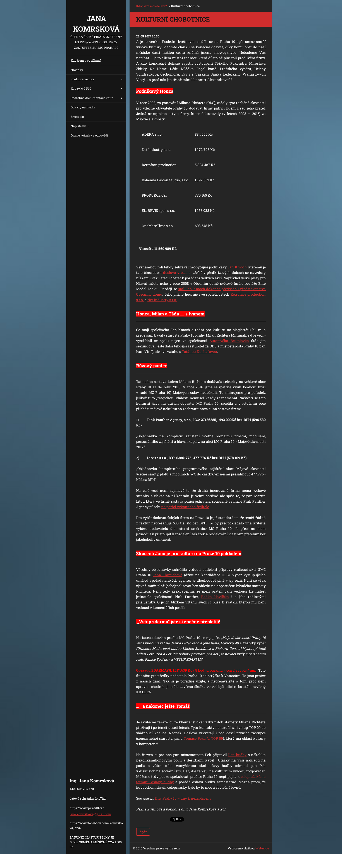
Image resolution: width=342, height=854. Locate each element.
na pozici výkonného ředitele (185, 506)
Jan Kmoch (236, 267)
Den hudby (237, 754)
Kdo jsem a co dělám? (86, 60)
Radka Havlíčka (215, 596)
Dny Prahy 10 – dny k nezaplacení (183, 798)
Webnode (262, 848)
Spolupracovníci (82, 79)
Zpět (143, 831)
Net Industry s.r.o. (162, 299)
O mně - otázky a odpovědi (89, 135)
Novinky (77, 70)
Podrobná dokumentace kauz (92, 98)
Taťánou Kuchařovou (199, 351)
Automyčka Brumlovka (229, 340)
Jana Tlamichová (167, 575)
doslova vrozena (177, 272)
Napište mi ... (80, 126)
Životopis (77, 117)
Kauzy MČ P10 (81, 88)
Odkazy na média (83, 107)
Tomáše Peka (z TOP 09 (203, 738)
